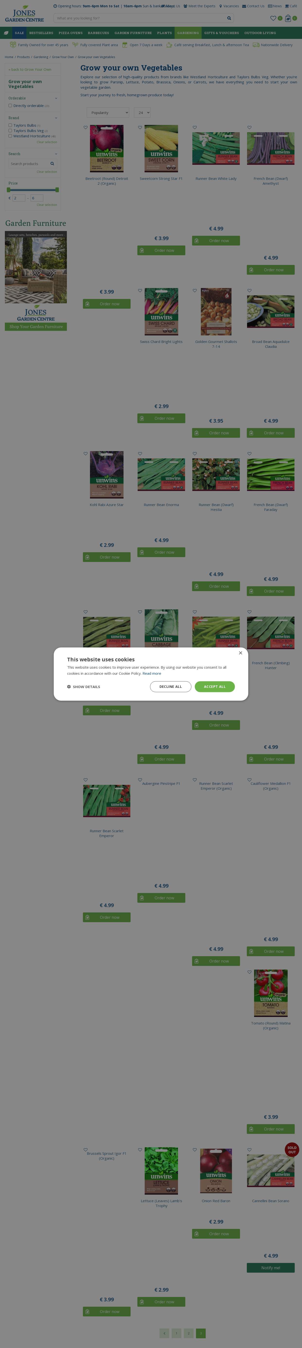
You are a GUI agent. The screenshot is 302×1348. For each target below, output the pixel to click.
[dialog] (151, 674)
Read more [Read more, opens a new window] (151, 673)
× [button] (240, 653)
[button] (83, 686)
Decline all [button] (171, 686)
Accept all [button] (215, 686)
